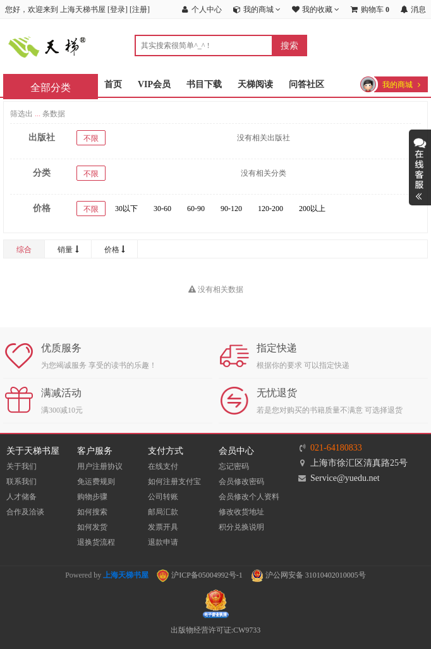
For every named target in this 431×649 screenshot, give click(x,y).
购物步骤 (92, 496)
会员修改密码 (241, 481)
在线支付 (163, 466)
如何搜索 (92, 511)
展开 (420, 167)
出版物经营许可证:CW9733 (216, 630)
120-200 (270, 208)
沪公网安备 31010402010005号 (308, 575)
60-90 (196, 208)
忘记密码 (234, 466)
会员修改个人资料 (249, 496)
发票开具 (163, 527)
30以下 (126, 208)
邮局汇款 (163, 511)
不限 (91, 138)
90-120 (231, 208)
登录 (117, 9)
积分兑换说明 (241, 527)
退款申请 (163, 542)
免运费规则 (96, 481)
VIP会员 (154, 84)
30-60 (162, 208)
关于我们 (21, 466)
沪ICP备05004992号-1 (200, 575)
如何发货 (92, 527)
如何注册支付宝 (174, 481)
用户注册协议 (100, 466)
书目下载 (204, 84)
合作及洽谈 (25, 511)
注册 (139, 9)
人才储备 (21, 496)
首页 (113, 84)
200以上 (312, 208)
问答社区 (306, 84)
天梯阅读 (255, 84)
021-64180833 (336, 447)
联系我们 (21, 481)
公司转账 (163, 496)
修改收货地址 (241, 511)
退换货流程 (96, 542)
